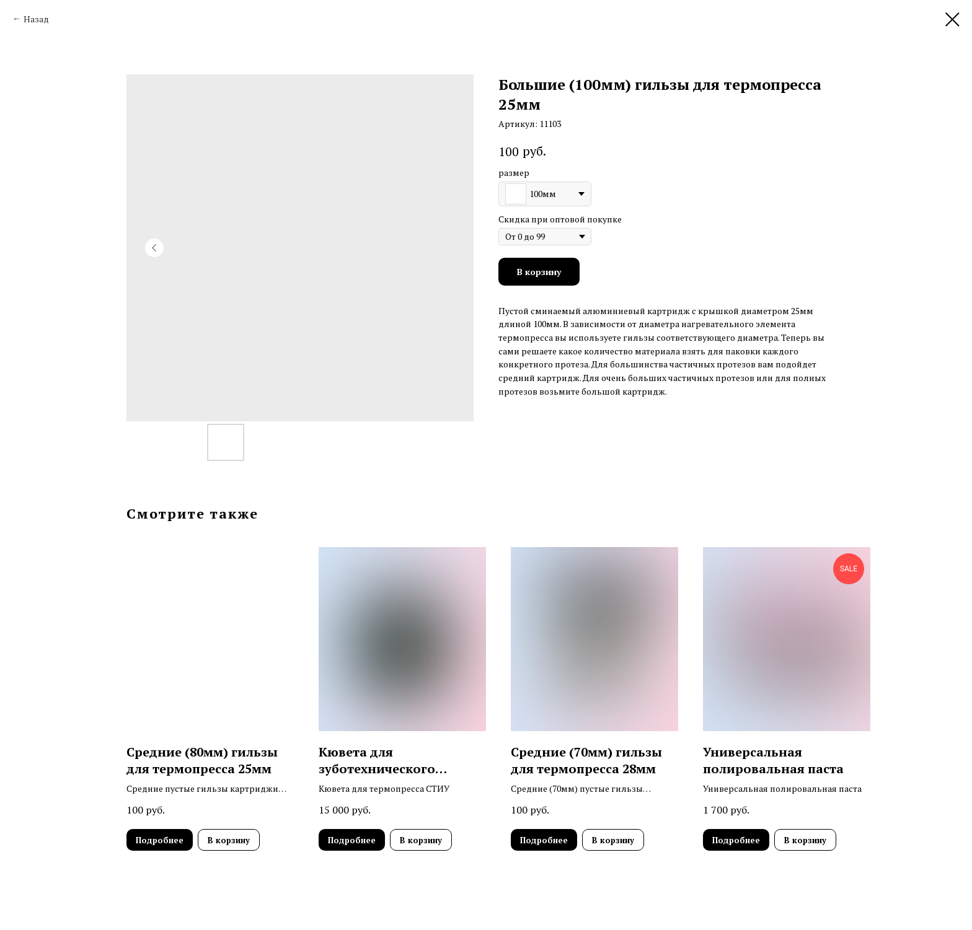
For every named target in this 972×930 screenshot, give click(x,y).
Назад (36, 19)
